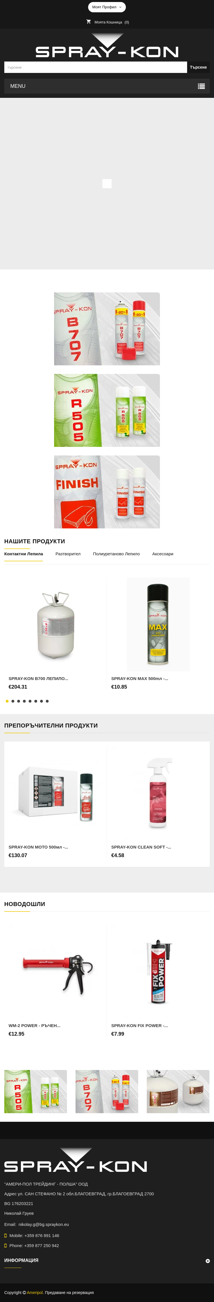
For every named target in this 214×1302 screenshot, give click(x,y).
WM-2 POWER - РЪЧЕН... (34, 1025)
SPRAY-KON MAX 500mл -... (139, 678)
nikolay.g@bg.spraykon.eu (44, 1224)
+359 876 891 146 (42, 1235)
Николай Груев (19, 1213)
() (110, 22)
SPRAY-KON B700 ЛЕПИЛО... (38, 678)
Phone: (34, 1245)
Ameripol (35, 1292)
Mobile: (34, 1235)
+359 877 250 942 (41, 1245)
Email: (11, 1224)
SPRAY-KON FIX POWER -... (139, 1025)
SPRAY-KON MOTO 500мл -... (38, 847)
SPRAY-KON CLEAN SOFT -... (141, 847)
